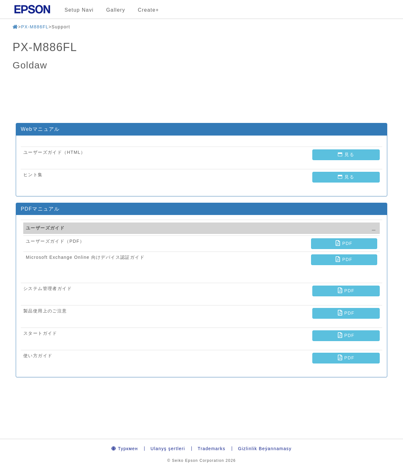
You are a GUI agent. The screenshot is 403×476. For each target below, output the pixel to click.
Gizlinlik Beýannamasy (265, 448)
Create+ (148, 10)
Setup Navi (79, 10)
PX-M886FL (34, 26)
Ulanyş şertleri (167, 448)
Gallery (115, 10)
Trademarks (211, 448)
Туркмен (124, 448)
